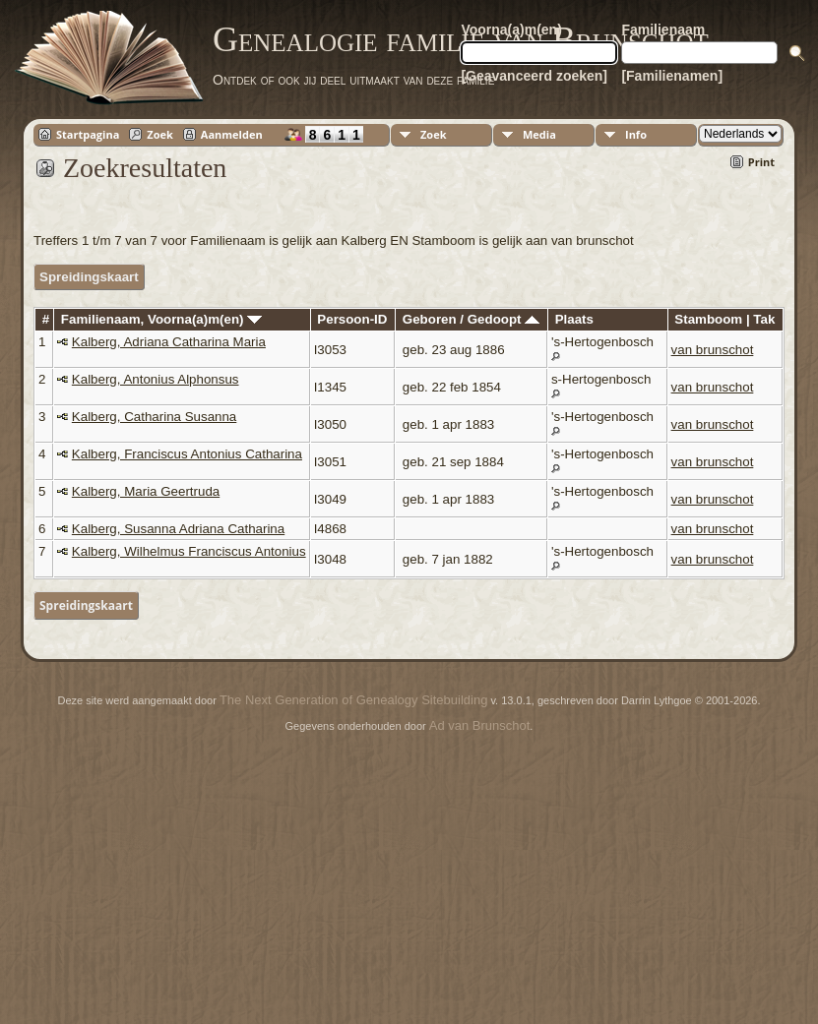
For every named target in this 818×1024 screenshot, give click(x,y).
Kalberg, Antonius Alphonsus (155, 379)
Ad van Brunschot (480, 725)
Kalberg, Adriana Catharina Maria (169, 341)
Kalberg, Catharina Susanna (154, 416)
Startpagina (87, 134)
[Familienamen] (672, 76)
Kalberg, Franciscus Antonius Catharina (187, 454)
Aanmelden (232, 134)
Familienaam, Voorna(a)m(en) (161, 319)
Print (761, 161)
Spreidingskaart (89, 277)
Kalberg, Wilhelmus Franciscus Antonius (189, 551)
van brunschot (712, 349)
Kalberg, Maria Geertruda (146, 491)
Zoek (160, 134)
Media (539, 134)
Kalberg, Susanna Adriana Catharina (178, 528)
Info (636, 134)
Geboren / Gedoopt (471, 319)
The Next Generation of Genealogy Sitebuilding (353, 700)
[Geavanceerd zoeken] (534, 76)
